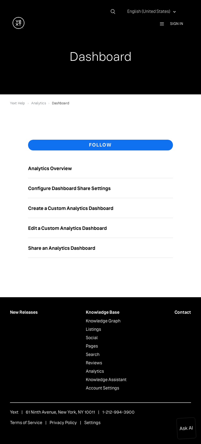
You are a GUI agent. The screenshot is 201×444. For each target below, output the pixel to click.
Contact (182, 312)
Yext (14, 412)
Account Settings (102, 388)
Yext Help (17, 103)
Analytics (38, 103)
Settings (92, 422)
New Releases (24, 312)
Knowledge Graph (103, 321)
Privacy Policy (63, 422)
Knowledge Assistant (106, 379)
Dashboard (60, 103)
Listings (93, 329)
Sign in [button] (176, 23)
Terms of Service (26, 422)
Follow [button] (100, 145)
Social (92, 337)
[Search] (115, 11)
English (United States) (149, 11)
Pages (92, 346)
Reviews (94, 363)
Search (92, 354)
